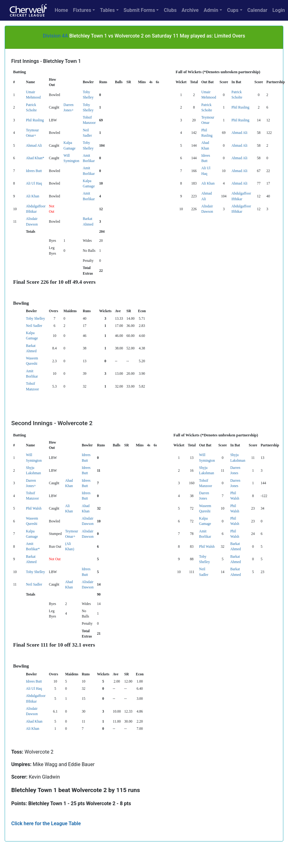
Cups (233, 10)
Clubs (170, 10)
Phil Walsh (34, 508)
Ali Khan (208, 183)
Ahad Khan (34, 721)
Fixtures (82, 10)
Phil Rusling (240, 107)
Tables (107, 10)
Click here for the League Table (46, 823)
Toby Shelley (35, 318)
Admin (211, 10)
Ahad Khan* (35, 158)
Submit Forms (139, 10)
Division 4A (55, 36)
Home (61, 10)
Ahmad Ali (239, 133)
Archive (190, 10)
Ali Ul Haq (34, 183)
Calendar (257, 10)
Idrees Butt (34, 171)
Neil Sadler (34, 326)
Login (278, 10)
